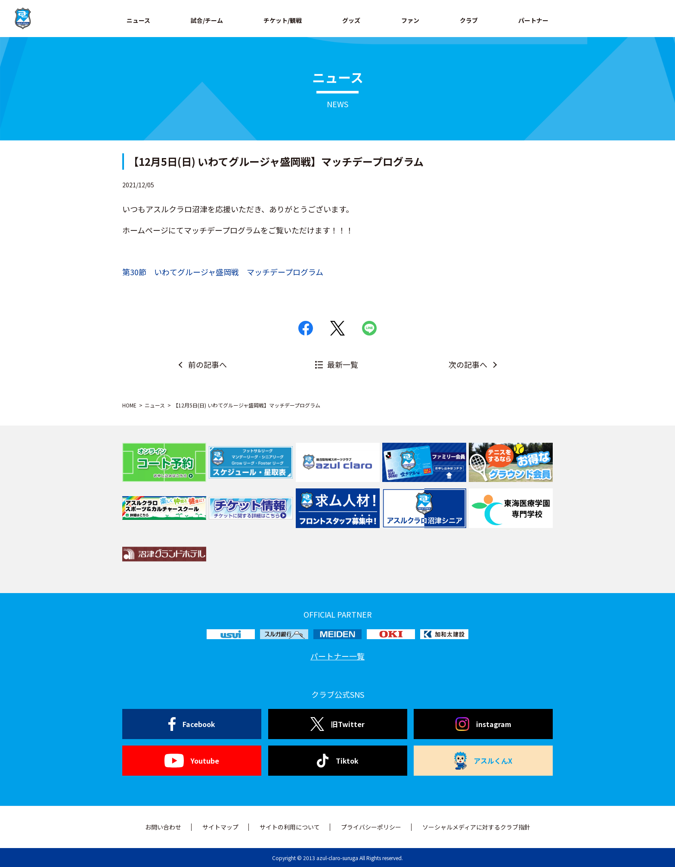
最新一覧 (342, 364)
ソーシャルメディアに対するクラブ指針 (476, 827)
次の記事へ (468, 364)
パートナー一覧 (337, 656)
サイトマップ (220, 827)
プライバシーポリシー (371, 827)
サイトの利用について (290, 827)
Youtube (191, 761)
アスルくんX (483, 761)
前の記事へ (207, 364)
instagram (483, 724)
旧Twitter (337, 724)
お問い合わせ (163, 827)
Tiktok (337, 761)
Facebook (191, 724)
